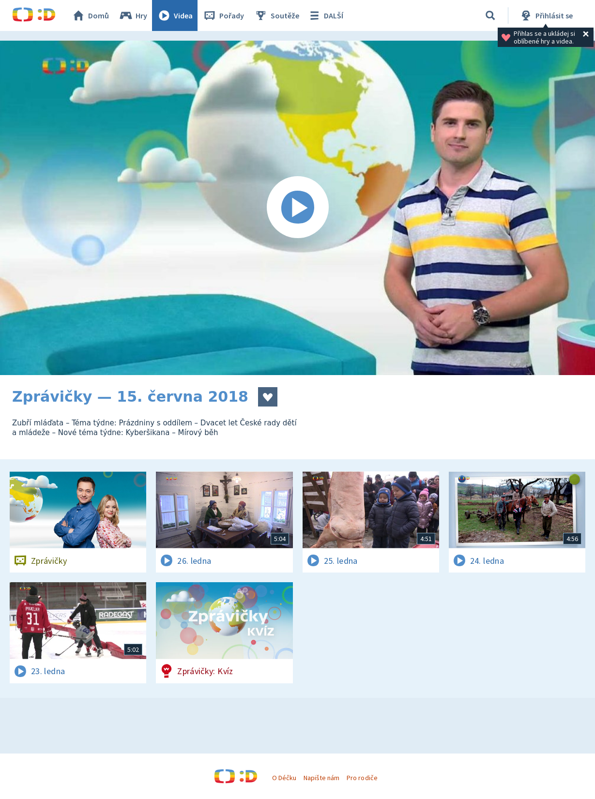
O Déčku (284, 777)
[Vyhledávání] (490, 15)
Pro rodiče (362, 777)
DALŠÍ (325, 15)
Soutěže (276, 15)
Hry (133, 15)
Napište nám (321, 777)
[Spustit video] (297, 208)
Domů (90, 15)
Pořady (223, 15)
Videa (175, 15)
